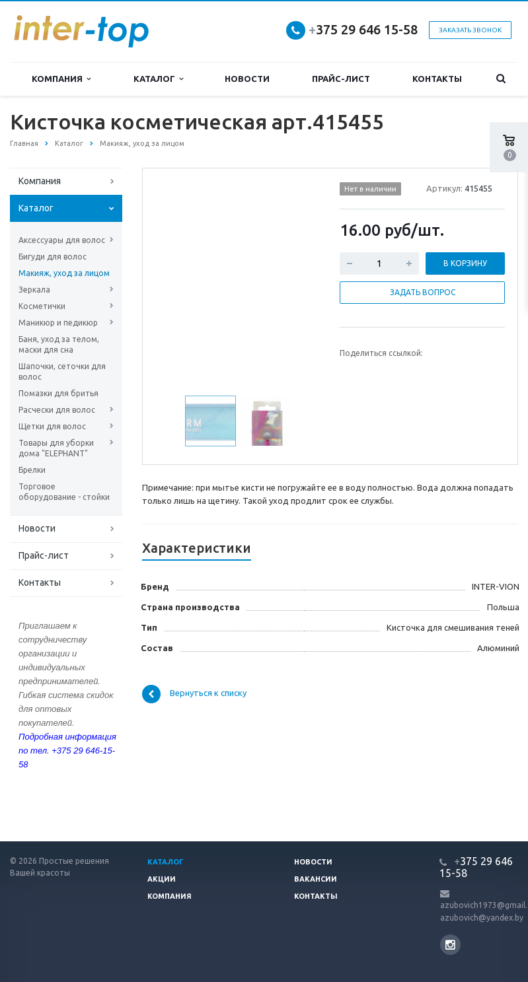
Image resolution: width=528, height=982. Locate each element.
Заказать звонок (470, 30)
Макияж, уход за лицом (64, 273)
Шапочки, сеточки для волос (62, 371)
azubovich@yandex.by (481, 917)
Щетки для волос (52, 426)
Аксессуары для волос (62, 240)
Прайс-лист (341, 78)
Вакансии (315, 879)
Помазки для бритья (58, 393)
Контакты (437, 78)
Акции (161, 879)
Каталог (158, 79)
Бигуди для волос (53, 256)
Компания (61, 79)
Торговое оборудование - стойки (64, 491)
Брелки (32, 470)
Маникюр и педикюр (58, 322)
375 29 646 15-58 (363, 29)
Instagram (450, 944)
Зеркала (34, 289)
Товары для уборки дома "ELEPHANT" (56, 448)
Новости (247, 78)
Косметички (42, 306)
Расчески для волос (57, 409)
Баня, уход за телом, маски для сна (59, 344)
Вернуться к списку (194, 694)
